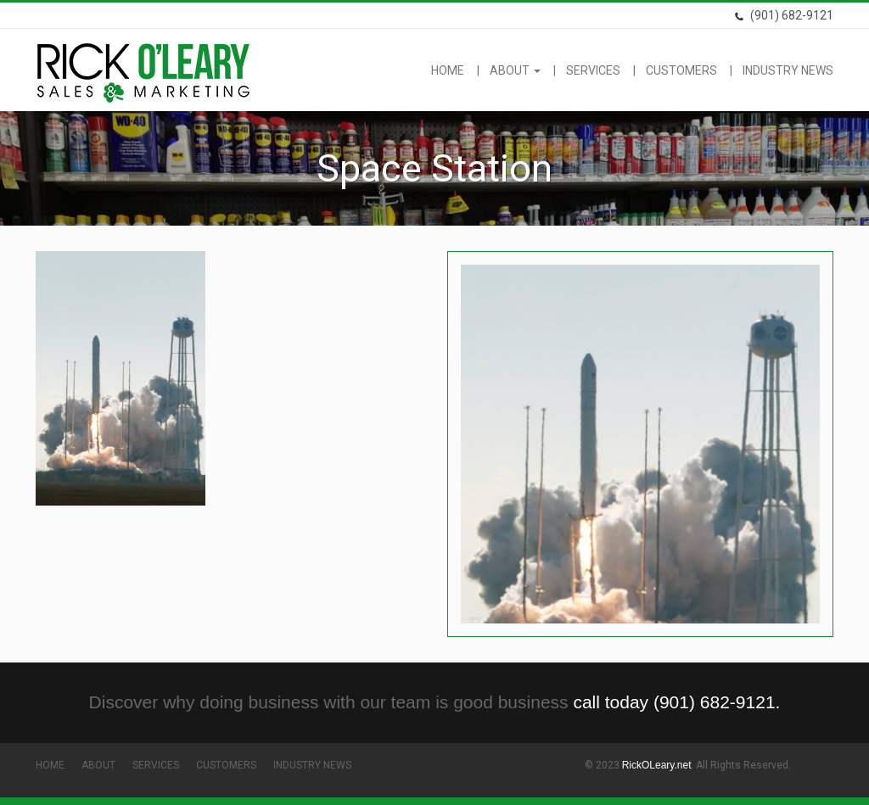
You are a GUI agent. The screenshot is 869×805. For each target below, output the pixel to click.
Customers (681, 70)
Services (593, 70)
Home (447, 70)
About (515, 70)
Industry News (788, 70)
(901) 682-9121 (783, 15)
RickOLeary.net (657, 765)
